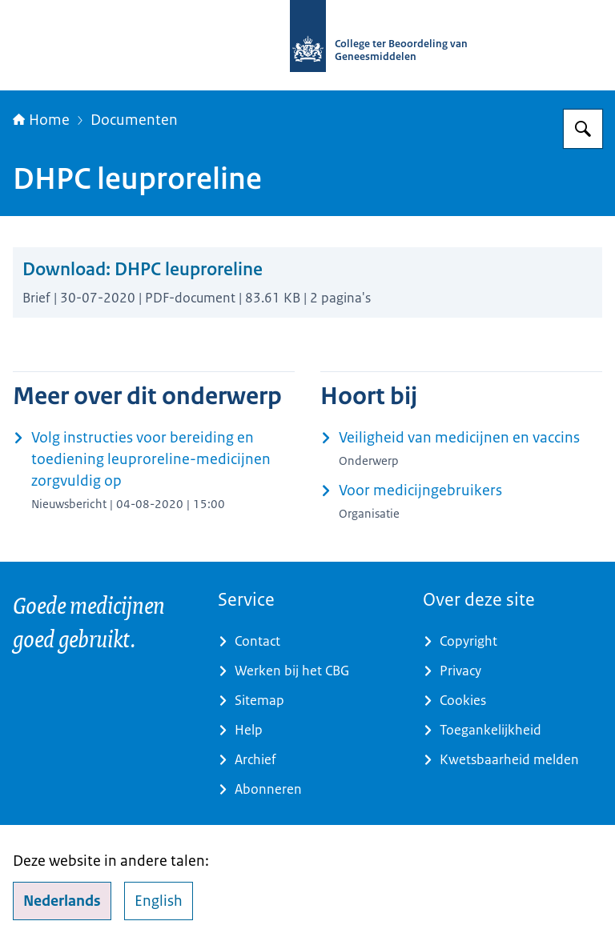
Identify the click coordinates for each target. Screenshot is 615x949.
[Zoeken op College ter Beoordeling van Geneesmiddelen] (583, 129)
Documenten (134, 120)
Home (41, 120)
